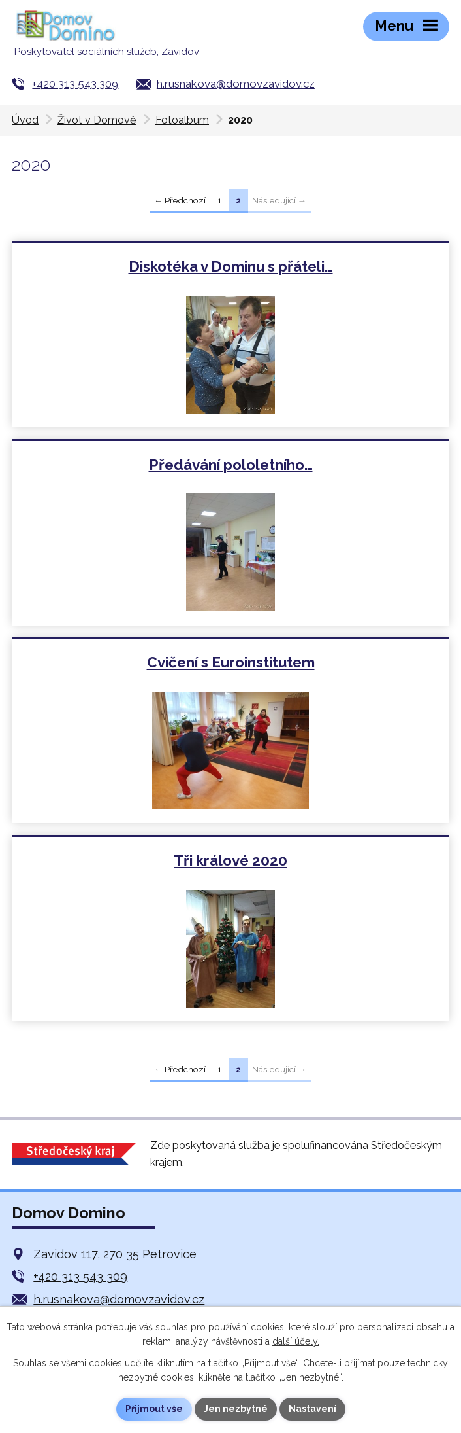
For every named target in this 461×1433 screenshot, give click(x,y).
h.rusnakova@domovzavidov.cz (236, 83)
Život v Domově (96, 120)
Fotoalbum (182, 120)
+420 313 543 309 (75, 83)
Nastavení (312, 1409)
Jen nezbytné (236, 1409)
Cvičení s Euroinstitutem (231, 662)
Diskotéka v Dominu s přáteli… (231, 266)
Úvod (25, 120)
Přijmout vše (154, 1409)
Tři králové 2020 (230, 860)
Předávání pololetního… (231, 464)
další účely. (295, 1341)
